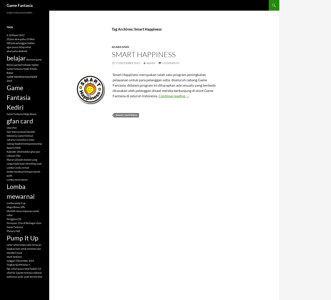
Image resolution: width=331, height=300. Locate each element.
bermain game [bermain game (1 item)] (34, 59)
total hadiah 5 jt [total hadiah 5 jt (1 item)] (32, 268)
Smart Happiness (144, 54)
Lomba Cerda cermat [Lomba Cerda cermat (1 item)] (18, 167)
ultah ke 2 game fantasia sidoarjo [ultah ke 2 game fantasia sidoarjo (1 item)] (24, 272)
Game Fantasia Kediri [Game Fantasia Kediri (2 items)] (19, 97)
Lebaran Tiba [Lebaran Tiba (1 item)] (14, 155)
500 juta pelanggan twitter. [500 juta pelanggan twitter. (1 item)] (21, 43)
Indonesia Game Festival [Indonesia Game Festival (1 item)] (20, 135)
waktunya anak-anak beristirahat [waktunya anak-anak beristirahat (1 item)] (24, 276)
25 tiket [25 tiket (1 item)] (30, 39)
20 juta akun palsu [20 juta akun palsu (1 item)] (16, 39)
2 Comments (170, 63)
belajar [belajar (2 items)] (16, 58)
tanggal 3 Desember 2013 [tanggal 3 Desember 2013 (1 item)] (20, 260)
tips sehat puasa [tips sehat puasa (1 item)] (15, 268)
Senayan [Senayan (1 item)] (36, 244)
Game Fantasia (20, 5)
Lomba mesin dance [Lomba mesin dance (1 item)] (17, 179)
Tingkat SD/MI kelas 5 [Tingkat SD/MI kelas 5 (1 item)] (18, 264)
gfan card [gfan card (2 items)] (20, 121)
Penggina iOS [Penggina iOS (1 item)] (14, 219)
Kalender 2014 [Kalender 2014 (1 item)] (14, 151)
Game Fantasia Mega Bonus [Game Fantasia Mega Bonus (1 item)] (22, 114)
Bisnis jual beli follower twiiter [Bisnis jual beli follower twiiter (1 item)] (23, 64)
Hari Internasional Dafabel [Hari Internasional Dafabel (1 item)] (21, 131)
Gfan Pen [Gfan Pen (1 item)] (12, 127)
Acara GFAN (120, 47)
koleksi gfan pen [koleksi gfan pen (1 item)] (31, 151)
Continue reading (174, 96)
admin (150, 63)
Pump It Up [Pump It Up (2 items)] (22, 238)
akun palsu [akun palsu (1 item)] (12, 51)
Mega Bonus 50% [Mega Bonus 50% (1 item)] (16, 207)
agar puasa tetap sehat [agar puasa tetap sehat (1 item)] (19, 47)
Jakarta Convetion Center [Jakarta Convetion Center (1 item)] (21, 139)
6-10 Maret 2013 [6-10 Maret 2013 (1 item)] (15, 35)
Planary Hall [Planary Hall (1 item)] (13, 231)
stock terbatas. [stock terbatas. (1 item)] (14, 256)
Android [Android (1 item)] (23, 51)
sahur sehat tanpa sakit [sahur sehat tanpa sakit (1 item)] (19, 244)
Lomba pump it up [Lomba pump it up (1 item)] (16, 203)
